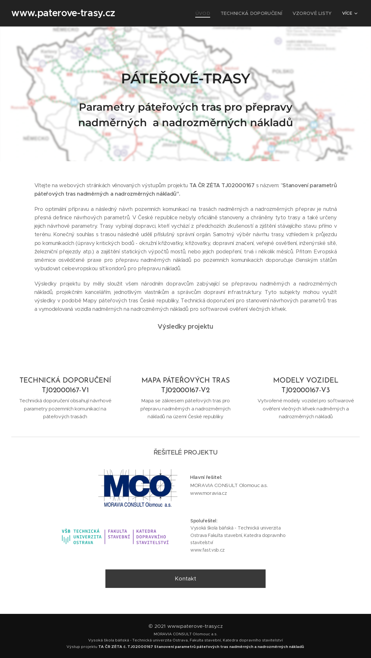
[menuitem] (144, 13)
